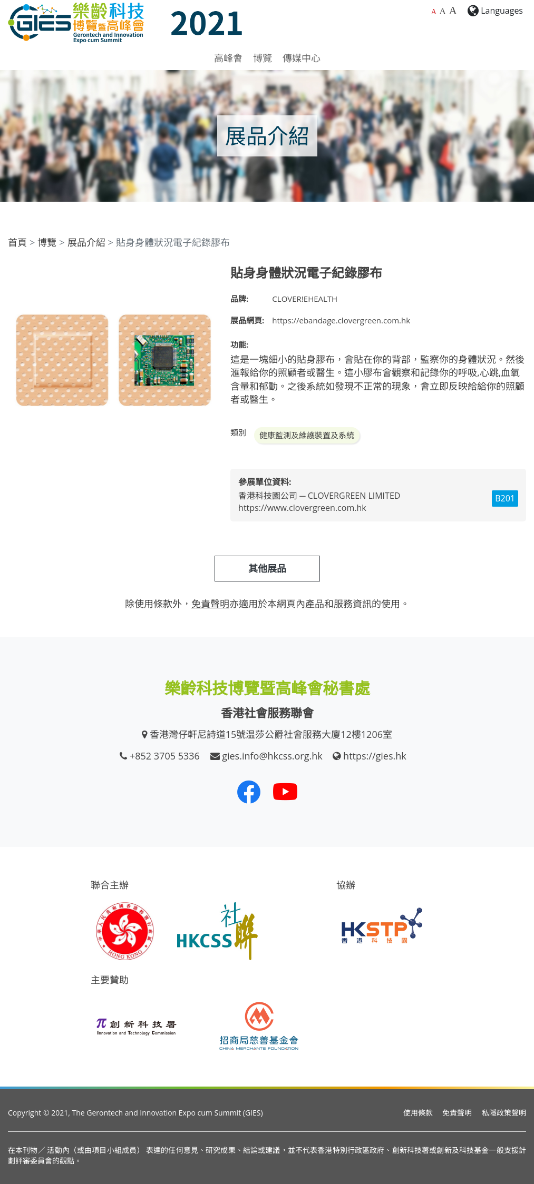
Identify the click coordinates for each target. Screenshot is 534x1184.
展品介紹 (86, 242)
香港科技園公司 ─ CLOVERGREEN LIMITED (319, 495)
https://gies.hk (374, 755)
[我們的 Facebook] (249, 791)
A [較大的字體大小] (442, 11)
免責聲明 (457, 1113)
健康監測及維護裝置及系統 (306, 435)
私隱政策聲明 (504, 1113)
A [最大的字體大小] (453, 10)
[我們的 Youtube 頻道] (285, 791)
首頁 (17, 242)
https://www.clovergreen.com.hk (302, 508)
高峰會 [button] (228, 58)
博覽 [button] (262, 58)
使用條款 (418, 1113)
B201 (505, 498)
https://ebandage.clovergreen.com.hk (341, 320)
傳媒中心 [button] (302, 58)
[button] (205, 275)
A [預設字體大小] (433, 12)
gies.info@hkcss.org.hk (272, 755)
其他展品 (267, 568)
